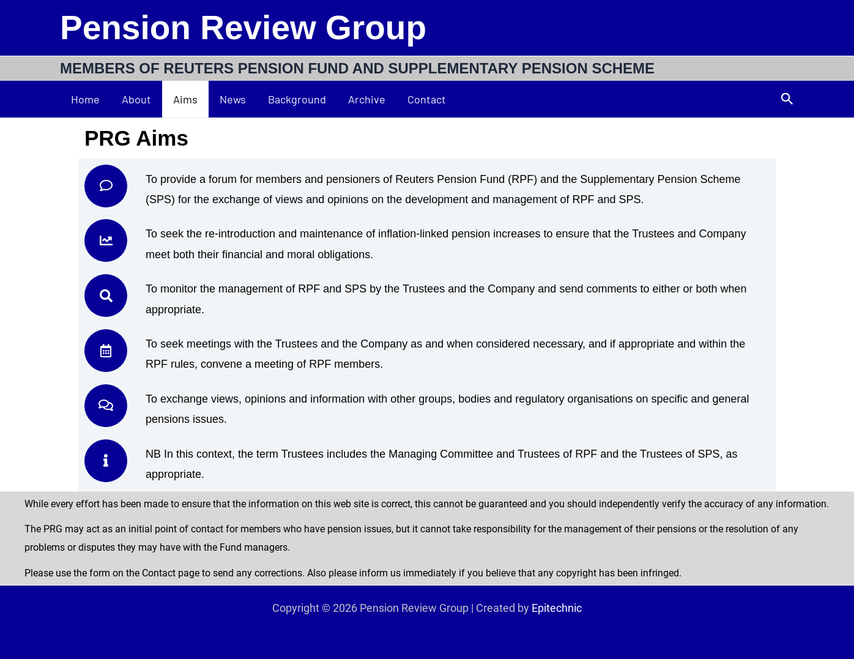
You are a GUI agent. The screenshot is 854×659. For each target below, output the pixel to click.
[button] (787, 99)
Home (85, 99)
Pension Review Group (243, 28)
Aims (185, 99)
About (136, 99)
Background (297, 99)
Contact (426, 99)
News (233, 99)
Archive (366, 99)
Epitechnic (557, 607)
